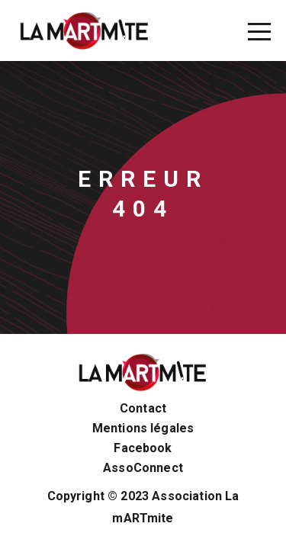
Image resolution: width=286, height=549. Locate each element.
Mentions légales (143, 428)
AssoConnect (143, 468)
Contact (143, 409)
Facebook (143, 448)
